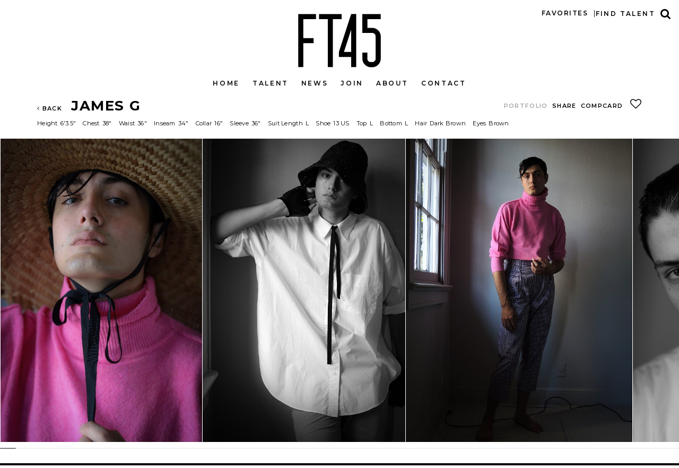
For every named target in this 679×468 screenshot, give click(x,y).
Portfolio (526, 105)
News (314, 83)
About (392, 83)
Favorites (565, 13)
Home (226, 83)
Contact (443, 83)
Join (352, 83)
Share (564, 105)
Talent (271, 83)
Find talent (625, 14)
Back (49, 108)
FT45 (339, 38)
